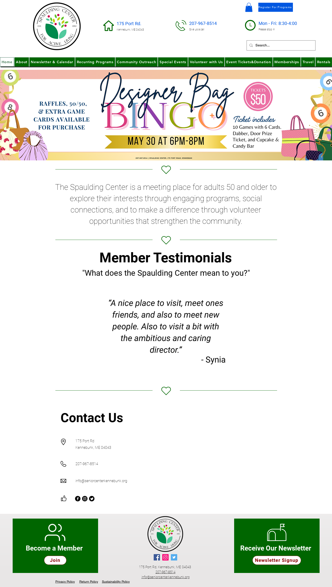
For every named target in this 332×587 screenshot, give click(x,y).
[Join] (55, 560)
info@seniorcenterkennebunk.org (101, 481)
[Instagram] (84, 498)
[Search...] (280, 45)
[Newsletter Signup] (276, 560)
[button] (249, 7)
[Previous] (3, 115)
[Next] (329, 115)
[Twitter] (91, 498)
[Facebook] (77, 498)
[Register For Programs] (275, 7)
